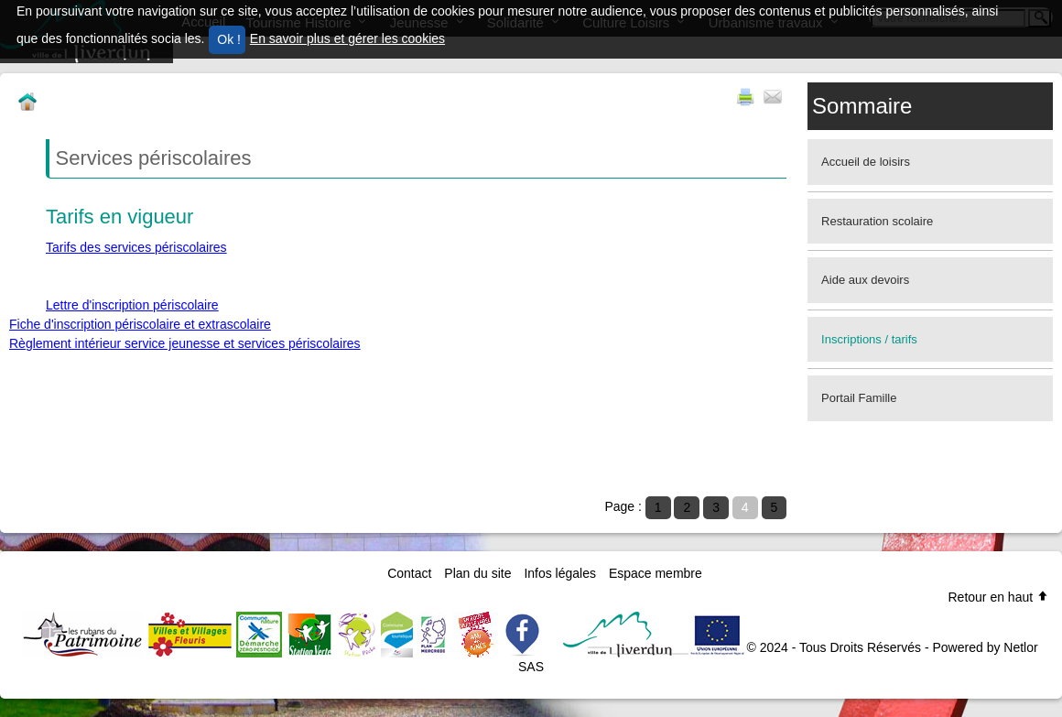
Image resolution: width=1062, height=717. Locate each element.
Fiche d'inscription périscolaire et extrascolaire (140, 324)
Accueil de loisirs (865, 161)
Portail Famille (858, 398)
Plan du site (477, 573)
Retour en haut (998, 597)
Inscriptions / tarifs (869, 339)
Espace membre (655, 573)
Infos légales (560, 573)
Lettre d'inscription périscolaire (132, 305)
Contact (409, 573)
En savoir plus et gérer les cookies (347, 38)
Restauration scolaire (877, 221)
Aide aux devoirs (865, 280)
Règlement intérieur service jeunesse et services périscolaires (185, 343)
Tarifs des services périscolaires (136, 247)
